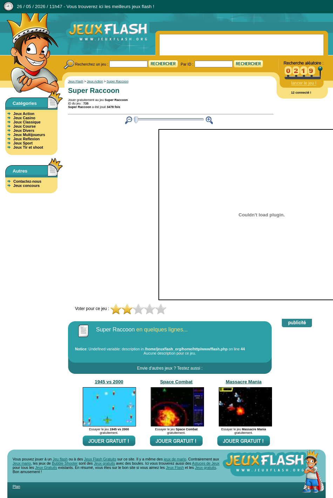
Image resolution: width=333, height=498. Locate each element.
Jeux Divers (23, 130)
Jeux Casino (24, 118)
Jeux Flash (30, 53)
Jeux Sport (23, 143)
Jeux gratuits (104, 463)
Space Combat (176, 381)
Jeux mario (22, 463)
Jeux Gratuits (46, 467)
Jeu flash (60, 459)
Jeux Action (23, 114)
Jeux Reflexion (26, 139)
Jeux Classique (27, 122)
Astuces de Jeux (205, 463)
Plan (16, 486)
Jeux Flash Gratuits (100, 459)
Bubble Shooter (64, 463)
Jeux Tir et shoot (28, 147)
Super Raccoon (117, 81)
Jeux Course (24, 126)
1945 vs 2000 (109, 381)
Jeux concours (26, 185)
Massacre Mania (243, 381)
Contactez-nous (27, 181)
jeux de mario (175, 459)
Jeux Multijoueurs (29, 135)
